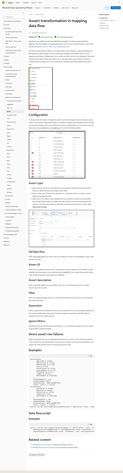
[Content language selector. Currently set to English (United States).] (11, 469)
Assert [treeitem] (9, 111)
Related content (104, 28)
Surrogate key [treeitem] (11, 182)
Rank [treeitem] (8, 160)
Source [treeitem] (9, 175)
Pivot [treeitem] (8, 157)
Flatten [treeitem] (9, 136)
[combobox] (13, 16)
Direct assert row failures (107, 20)
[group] (61, 383)
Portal (107, 8)
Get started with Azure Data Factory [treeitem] (13, 33)
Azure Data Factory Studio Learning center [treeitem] (13, 51)
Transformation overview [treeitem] (14, 101)
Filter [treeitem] (8, 132)
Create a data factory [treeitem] (11, 37)
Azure (30, 14)
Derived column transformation (48, 447)
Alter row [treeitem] (9, 108)
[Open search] (119, 2)
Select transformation (45, 445)
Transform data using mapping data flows (56, 47)
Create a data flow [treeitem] (10, 47)
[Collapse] (24, 13)
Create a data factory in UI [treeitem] (13, 70)
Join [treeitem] (8, 143)
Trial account (116, 8)
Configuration (104, 18)
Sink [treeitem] (8, 168)
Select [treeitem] (8, 164)
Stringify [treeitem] (9, 178)
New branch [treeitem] (10, 150)
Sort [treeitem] (8, 171)
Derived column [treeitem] (11, 122)
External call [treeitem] (10, 129)
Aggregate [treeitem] (10, 104)
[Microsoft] (3, 2)
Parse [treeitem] (8, 153)
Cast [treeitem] (8, 118)
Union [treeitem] (8, 185)
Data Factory (39, 14)
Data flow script (104, 25)
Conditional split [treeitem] (11, 115)
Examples (102, 23)
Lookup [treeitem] (9, 146)
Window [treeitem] (9, 192)
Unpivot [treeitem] (9, 189)
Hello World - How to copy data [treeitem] (13, 42)
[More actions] (92, 14)
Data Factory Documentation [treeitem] (12, 21)
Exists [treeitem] (8, 125)
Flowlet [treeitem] (9, 139)
